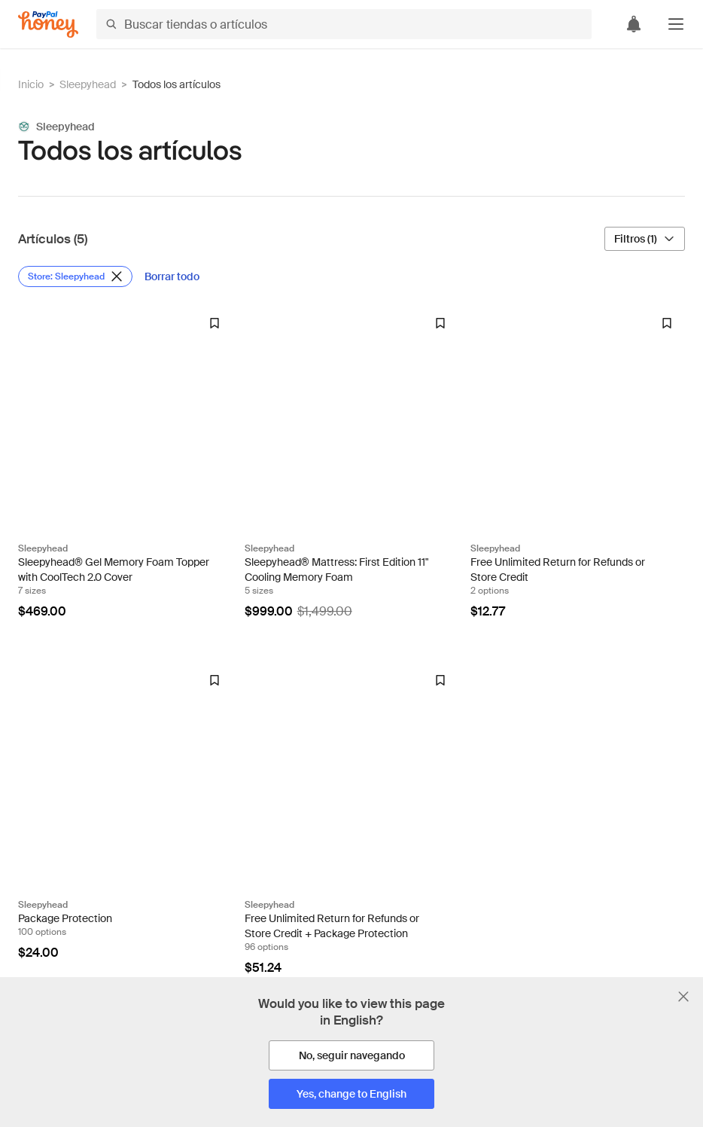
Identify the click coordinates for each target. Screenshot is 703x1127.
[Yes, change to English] (351, 1094)
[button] (676, 24)
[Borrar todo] (172, 276)
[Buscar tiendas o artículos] (344, 24)
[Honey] (48, 24)
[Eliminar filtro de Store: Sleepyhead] (75, 276)
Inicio (31, 84)
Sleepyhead (87, 84)
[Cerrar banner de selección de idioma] (683, 996)
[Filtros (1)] (644, 239)
